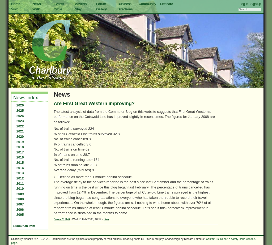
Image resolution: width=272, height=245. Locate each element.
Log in (244, 4)
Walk (36, 9)
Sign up (255, 4)
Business (124, 4)
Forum (101, 4)
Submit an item (24, 225)
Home (15, 4)
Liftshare (166, 4)
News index (25, 97)
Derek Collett (62, 219)
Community (147, 4)
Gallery (101, 9)
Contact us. (213, 239)
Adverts (81, 4)
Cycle (58, 9)
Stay (78, 9)
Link (106, 219)
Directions (125, 9)
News (36, 4)
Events (59, 4)
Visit (14, 9)
